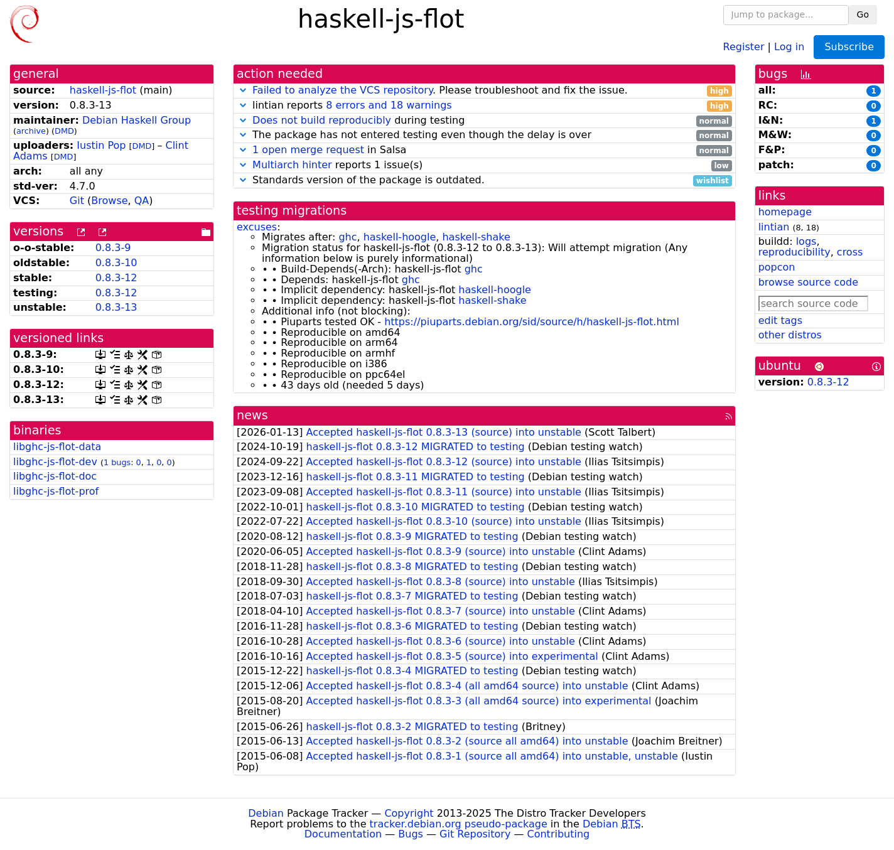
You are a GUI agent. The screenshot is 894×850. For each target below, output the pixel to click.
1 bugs (117, 462)
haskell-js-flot (103, 90)
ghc (347, 237)
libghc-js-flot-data (57, 447)
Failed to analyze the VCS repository (342, 90)
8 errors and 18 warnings (388, 105)
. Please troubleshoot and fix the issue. (484, 90)
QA (141, 201)
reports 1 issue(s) (484, 165)
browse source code (808, 282)
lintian (774, 227)
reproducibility (794, 252)
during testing (484, 121)
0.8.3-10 (116, 263)
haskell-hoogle (400, 237)
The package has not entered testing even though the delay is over (484, 135)
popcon (776, 267)
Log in (789, 46)
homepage (785, 212)
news (252, 415)
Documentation (343, 834)
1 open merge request (308, 150)
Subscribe (849, 47)
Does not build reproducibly (321, 120)
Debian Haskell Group (136, 120)
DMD (64, 131)
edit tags (780, 320)
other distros (790, 335)
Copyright (408, 813)
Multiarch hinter (292, 165)
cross (850, 252)
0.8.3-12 (116, 278)
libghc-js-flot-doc (55, 476)
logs (806, 241)
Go (863, 14)
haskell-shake (476, 237)
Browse (109, 201)
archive (31, 131)
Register (744, 46)
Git (77, 201)
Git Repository (474, 834)
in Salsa (484, 150)
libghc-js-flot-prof (56, 491)
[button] (243, 90)
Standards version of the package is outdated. (484, 180)
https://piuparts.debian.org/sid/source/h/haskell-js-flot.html (531, 322)
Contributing (558, 834)
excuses (257, 227)
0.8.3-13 (116, 307)
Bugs (410, 834)
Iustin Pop (101, 145)
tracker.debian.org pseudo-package (458, 824)
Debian (266, 813)
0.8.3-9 (113, 248)
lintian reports (484, 105)
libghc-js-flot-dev (55, 462)
